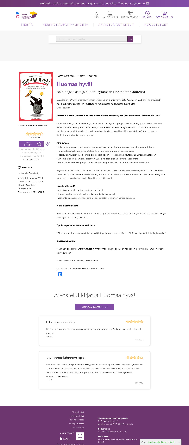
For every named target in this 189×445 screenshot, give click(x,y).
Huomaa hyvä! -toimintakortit (84, 260)
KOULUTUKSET (156, 24)
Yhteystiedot (78, 411)
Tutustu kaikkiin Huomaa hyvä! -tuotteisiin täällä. (81, 268)
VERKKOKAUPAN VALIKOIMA (65, 24)
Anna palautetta (76, 423)
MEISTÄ (27, 24)
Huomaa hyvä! (24, 188)
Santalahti (33, 173)
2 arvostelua (34, 137)
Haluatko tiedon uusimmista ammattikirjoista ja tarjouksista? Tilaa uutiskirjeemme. (92, 3)
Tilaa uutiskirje (77, 427)
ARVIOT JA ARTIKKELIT (116, 24)
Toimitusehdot (77, 415)
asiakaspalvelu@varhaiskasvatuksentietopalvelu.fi (117, 440)
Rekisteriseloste (76, 419)
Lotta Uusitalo (66, 76)
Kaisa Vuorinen (87, 76)
